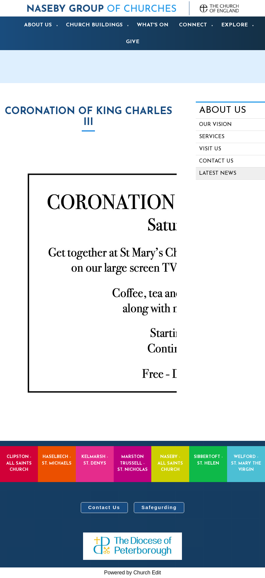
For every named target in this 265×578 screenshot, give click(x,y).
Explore (234, 25)
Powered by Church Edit (132, 572)
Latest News (217, 173)
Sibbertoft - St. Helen (208, 460)
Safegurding (159, 507)
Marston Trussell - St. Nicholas (132, 463)
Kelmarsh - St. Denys (94, 460)
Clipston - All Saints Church (19, 463)
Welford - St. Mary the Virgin (246, 463)
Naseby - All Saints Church (170, 463)
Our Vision (215, 124)
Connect (193, 25)
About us (38, 25)
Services (211, 136)
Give (132, 42)
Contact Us (104, 507)
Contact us (216, 161)
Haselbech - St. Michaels (57, 460)
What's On (152, 25)
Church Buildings (94, 25)
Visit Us (210, 149)
